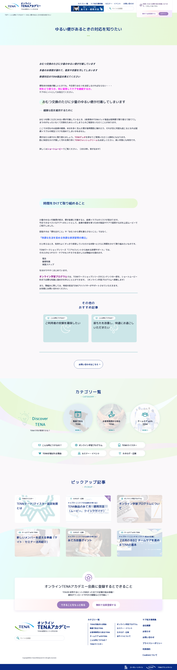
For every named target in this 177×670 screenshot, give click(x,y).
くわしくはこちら (151, 6)
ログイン (163, 14)
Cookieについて (150, 654)
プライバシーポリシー (152, 643)
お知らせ (146, 631)
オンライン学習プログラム (127, 624)
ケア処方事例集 (97, 3)
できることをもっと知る (73, 604)
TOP (6, 15)
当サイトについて (124, 636)
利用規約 (146, 649)
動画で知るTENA (96, 628)
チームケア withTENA (98, 636)
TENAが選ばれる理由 (98, 624)
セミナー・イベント (113, 3)
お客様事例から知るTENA (100, 632)
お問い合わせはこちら (88, 364)
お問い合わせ (128, 3)
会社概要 (146, 625)
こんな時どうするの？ (17, 15)
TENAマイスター (96, 644)
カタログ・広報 (123, 632)
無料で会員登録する (149, 14)
